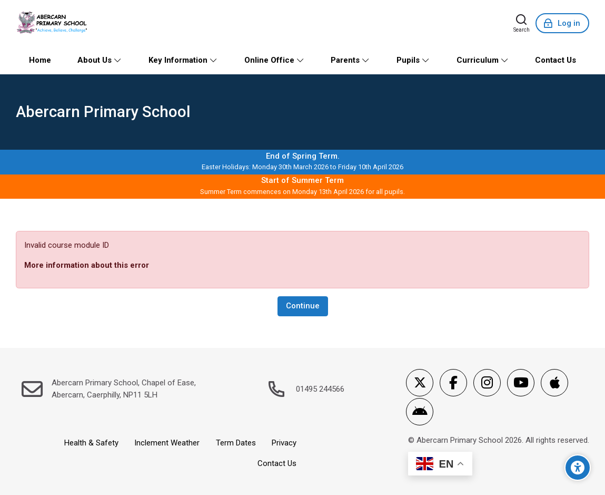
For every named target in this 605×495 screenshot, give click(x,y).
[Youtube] (520, 382)
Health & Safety (91, 443)
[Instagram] (487, 382)
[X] (419, 382)
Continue (303, 305)
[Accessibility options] (577, 467)
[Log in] (562, 23)
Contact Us (276, 463)
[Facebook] (453, 382)
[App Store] (554, 382)
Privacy (284, 443)
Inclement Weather (167, 443)
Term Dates (236, 443)
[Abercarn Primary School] (53, 23)
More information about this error (86, 265)
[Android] (419, 411)
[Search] (521, 23)
